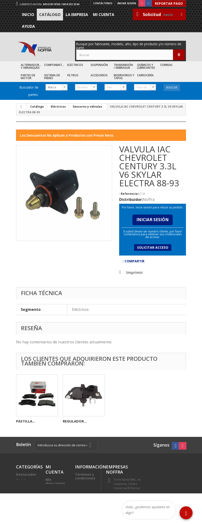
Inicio (28, 14)
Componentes (54, 65)
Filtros (72, 75)
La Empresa (77, 14)
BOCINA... (71, 421)
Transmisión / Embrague (123, 66)
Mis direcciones (55, 481)
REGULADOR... (168, 421)
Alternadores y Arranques (31, 66)
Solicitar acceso (152, 247)
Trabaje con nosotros (85, 491)
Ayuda (28, 26)
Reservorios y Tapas (124, 76)
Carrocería (145, 75)
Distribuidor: (131, 199)
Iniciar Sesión (152, 219)
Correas (166, 65)
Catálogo (50, 14)
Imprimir (134, 272)
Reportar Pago (169, 3)
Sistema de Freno (52, 76)
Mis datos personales (55, 491)
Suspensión (99, 65)
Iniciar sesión (126, 3)
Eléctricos (75, 65)
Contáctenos (102, 3)
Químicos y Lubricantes (146, 66)
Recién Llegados (24, 487)
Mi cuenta (103, 14)
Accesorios (99, 75)
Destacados (26, 474)
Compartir (133, 261)
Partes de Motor (28, 76)
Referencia (129, 193)
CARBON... (25, 421)
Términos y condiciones (85, 476)
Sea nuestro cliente (85, 501)
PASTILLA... (119, 421)
